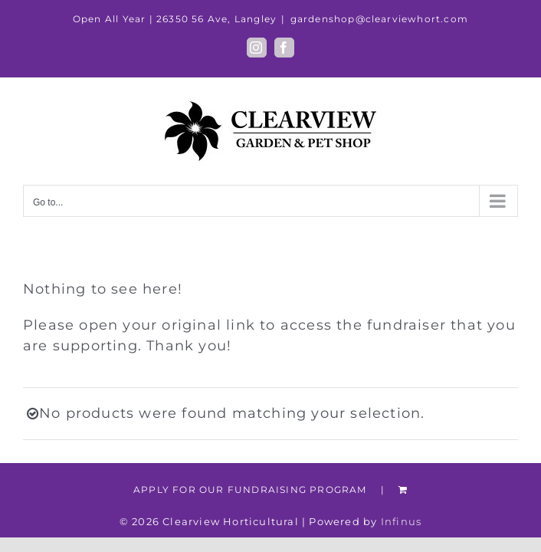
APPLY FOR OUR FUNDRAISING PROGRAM (250, 489)
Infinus (401, 521)
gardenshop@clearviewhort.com (379, 19)
